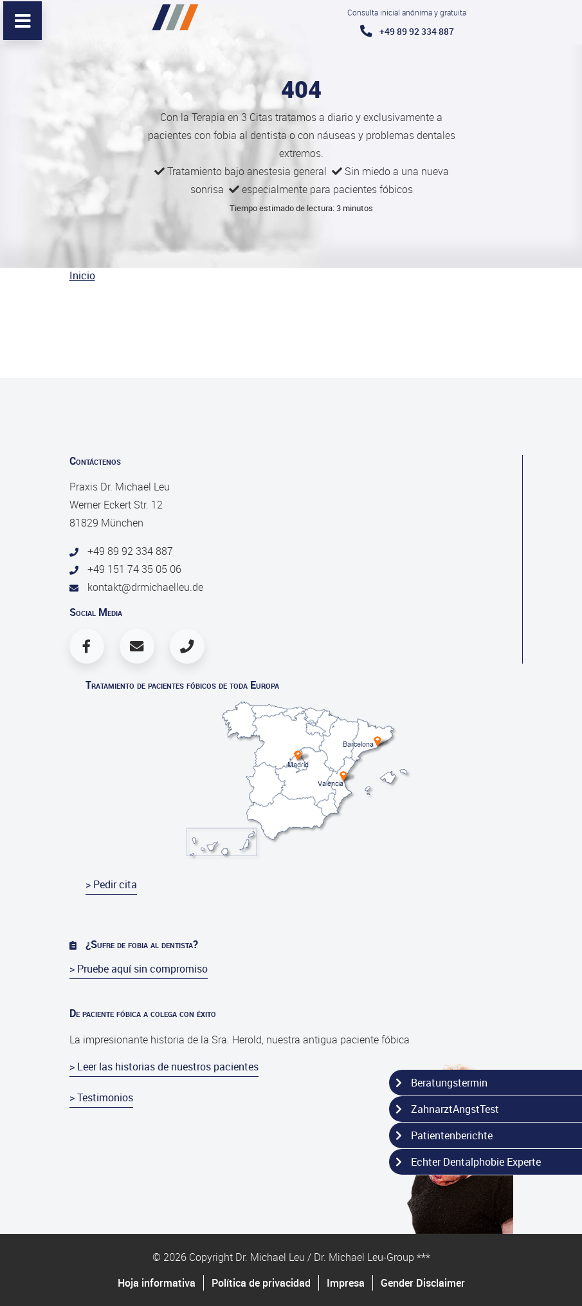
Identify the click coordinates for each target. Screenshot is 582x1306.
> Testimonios (101, 1097)
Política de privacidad (261, 1283)
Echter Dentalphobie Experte (468, 1162)
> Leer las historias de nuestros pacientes (164, 1066)
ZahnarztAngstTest (447, 1109)
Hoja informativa (157, 1283)
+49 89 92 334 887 (407, 31)
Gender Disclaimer (423, 1283)
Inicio (82, 275)
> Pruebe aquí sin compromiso (138, 969)
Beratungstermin (441, 1083)
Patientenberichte (444, 1135)
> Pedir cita (111, 884)
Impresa (346, 1283)
